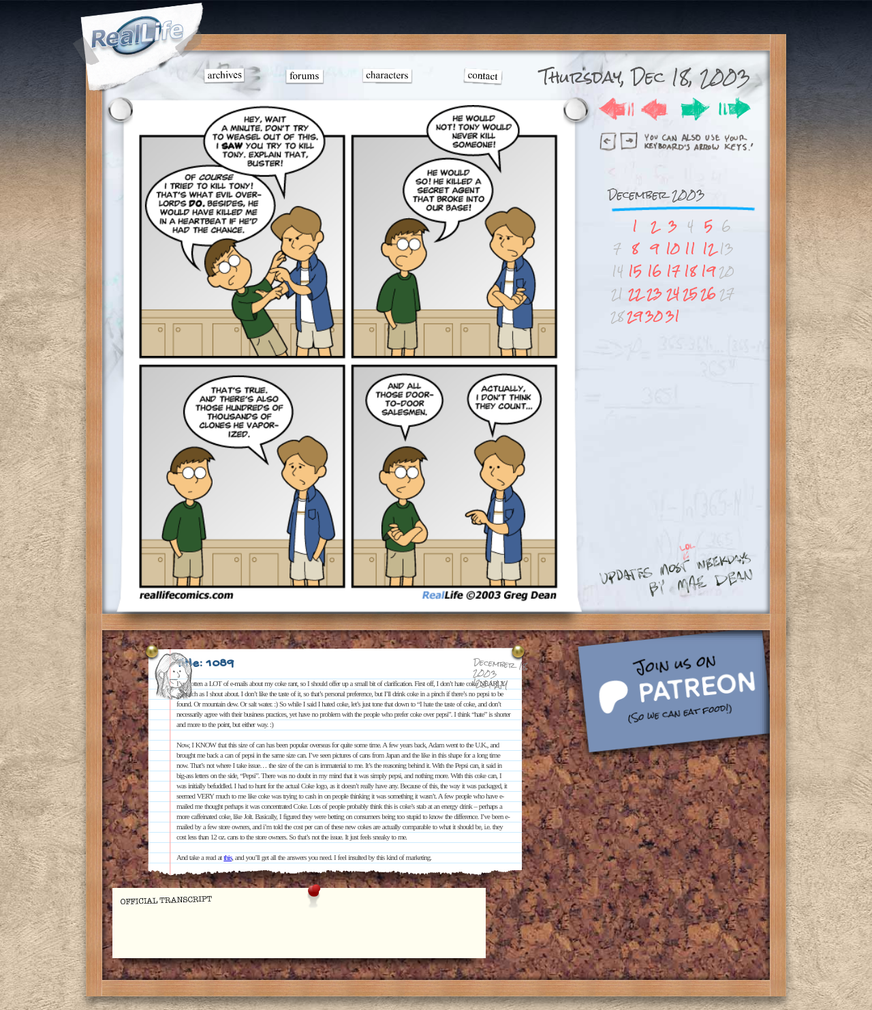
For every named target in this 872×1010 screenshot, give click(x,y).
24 (672, 293)
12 (708, 248)
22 (635, 293)
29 (634, 316)
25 (690, 293)
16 (654, 271)
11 (690, 248)
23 (654, 293)
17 (673, 271)
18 (690, 271)
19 (708, 271)
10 (673, 248)
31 (673, 316)
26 (708, 293)
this (227, 857)
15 (635, 271)
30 (654, 316)
